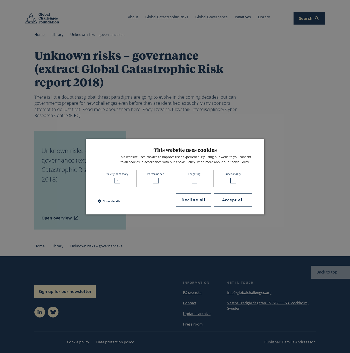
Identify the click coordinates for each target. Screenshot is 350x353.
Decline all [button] (193, 200)
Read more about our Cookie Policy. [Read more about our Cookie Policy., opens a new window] (223, 162)
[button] (109, 201)
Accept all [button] (233, 200)
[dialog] (175, 176)
